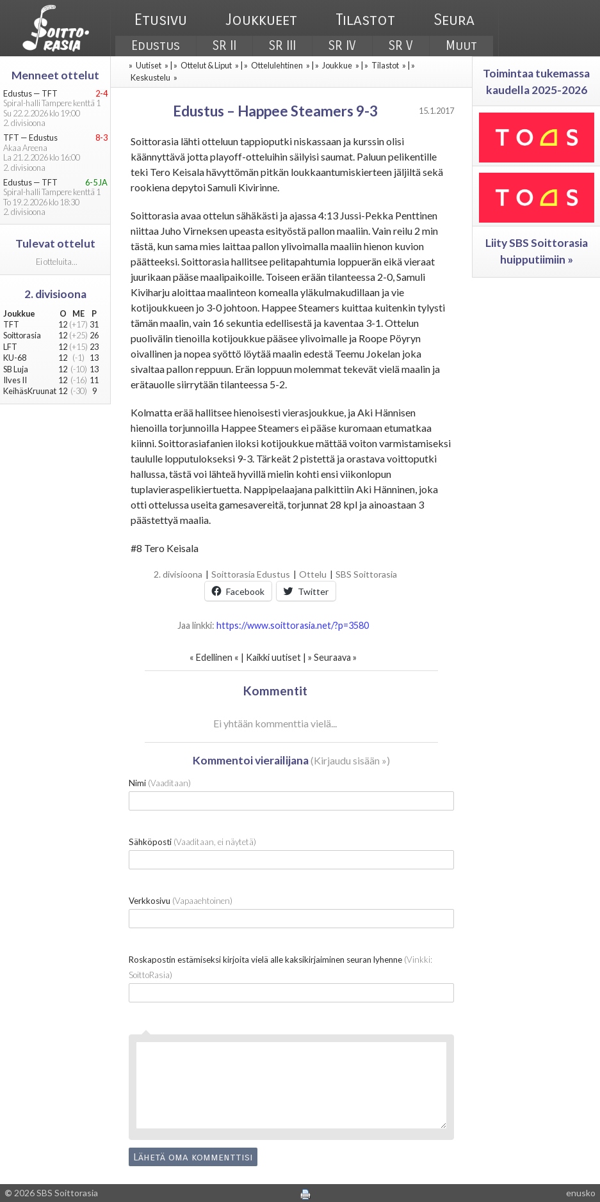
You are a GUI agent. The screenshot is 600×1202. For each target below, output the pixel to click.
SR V (401, 45)
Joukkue (337, 65)
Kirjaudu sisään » (350, 760)
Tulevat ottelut (55, 243)
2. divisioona (178, 574)
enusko (581, 1192)
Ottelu (313, 574)
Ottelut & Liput (206, 65)
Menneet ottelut (55, 75)
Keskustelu (150, 77)
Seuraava (332, 657)
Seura (454, 20)
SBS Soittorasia (366, 574)
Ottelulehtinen (277, 65)
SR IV (342, 45)
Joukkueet (261, 20)
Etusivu (160, 20)
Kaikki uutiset (274, 657)
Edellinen (214, 657)
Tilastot (365, 20)
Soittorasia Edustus (250, 574)
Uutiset (148, 65)
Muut (461, 45)
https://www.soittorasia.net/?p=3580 (292, 625)
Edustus (155, 45)
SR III (282, 45)
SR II (224, 45)
